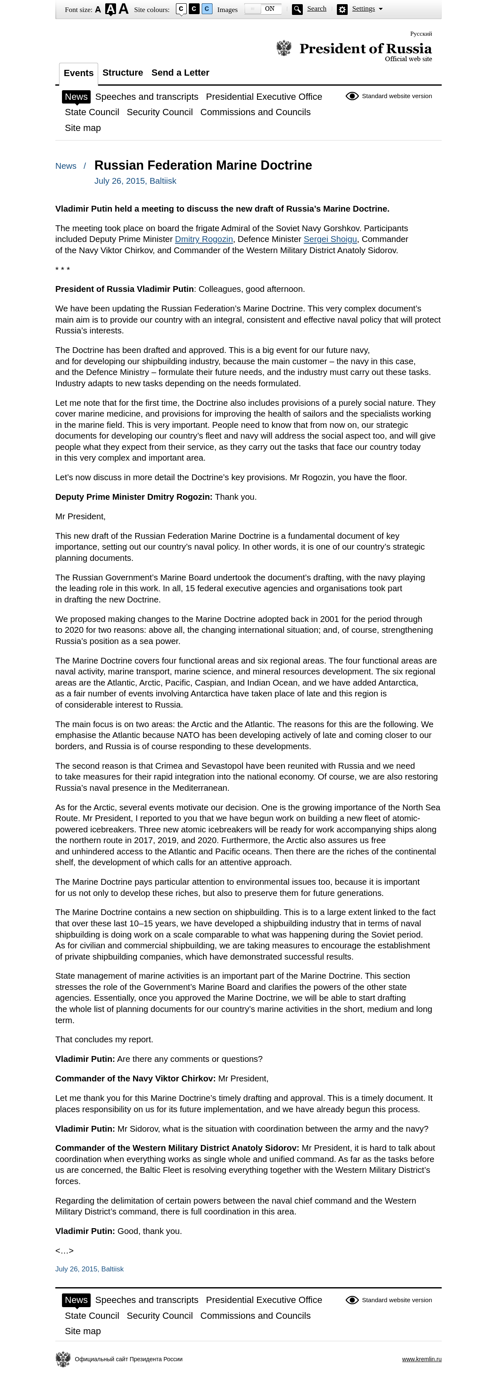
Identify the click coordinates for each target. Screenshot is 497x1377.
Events (79, 73)
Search (316, 8)
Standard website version (397, 95)
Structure (122, 72)
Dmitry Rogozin (204, 239)
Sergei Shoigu (330, 239)
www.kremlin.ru (422, 1359)
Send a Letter (180, 72)
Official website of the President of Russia (354, 51)
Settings (363, 8)
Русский (421, 33)
